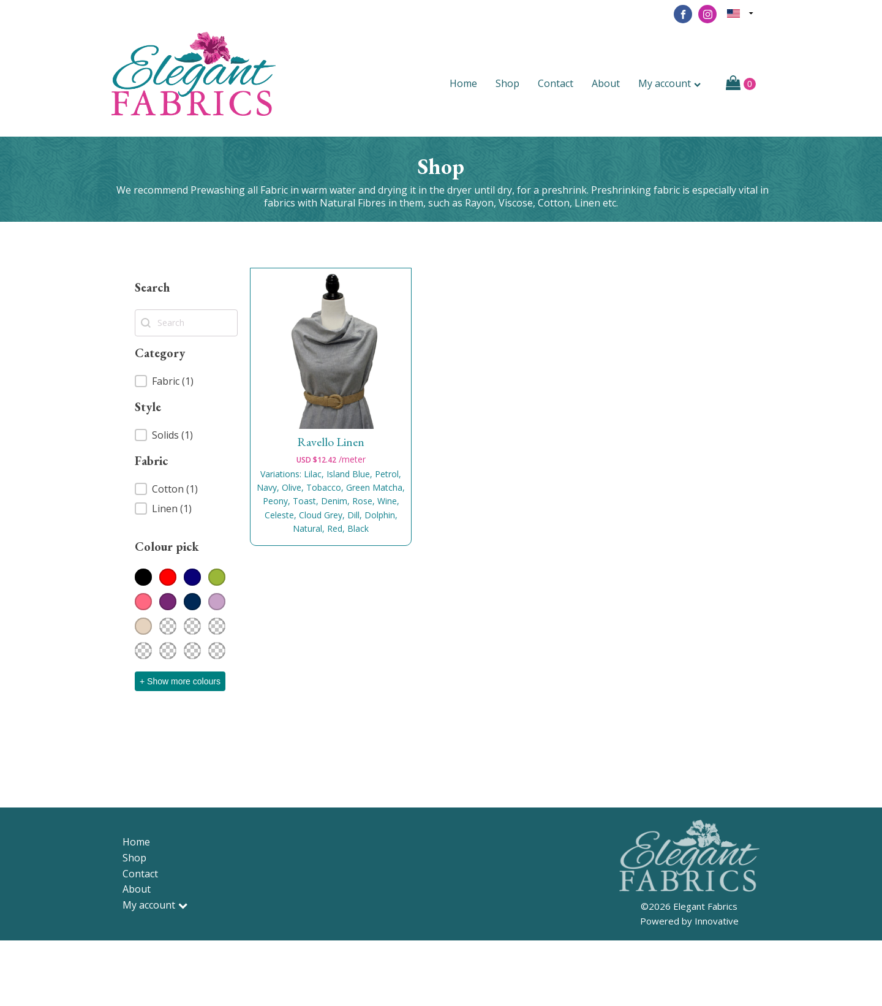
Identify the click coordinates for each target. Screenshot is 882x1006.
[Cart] (741, 84)
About (606, 83)
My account (669, 83)
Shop (507, 83)
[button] (186, 381)
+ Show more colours (180, 681)
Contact (555, 83)
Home (463, 83)
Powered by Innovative (689, 921)
